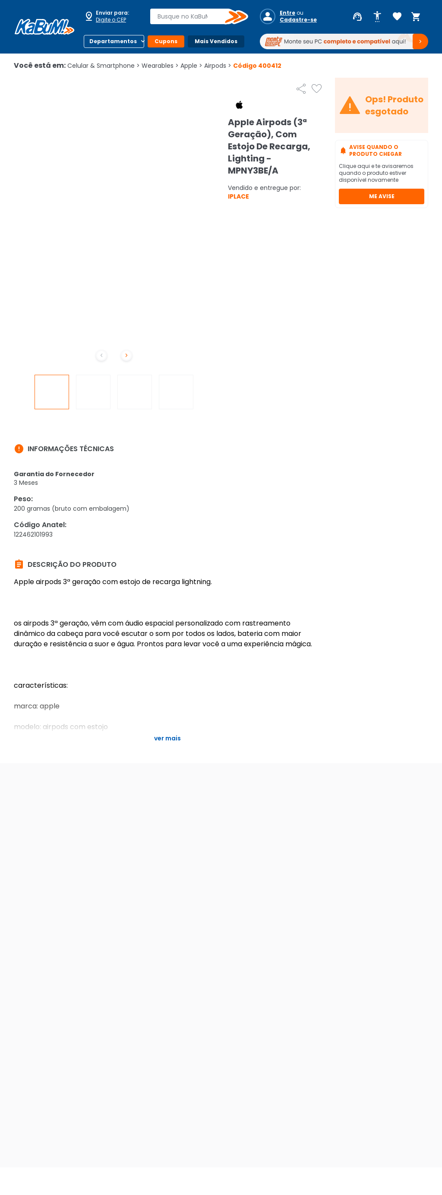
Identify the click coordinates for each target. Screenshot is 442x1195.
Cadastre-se (298, 19)
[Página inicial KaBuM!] (44, 27)
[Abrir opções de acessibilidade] (377, 17)
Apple (191, 65)
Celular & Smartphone (103, 65)
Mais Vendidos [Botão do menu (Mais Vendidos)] (216, 41)
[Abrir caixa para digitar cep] (111, 16)
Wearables (160, 65)
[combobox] (193, 16)
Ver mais (167, 738)
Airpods (217, 65)
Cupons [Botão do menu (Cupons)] (166, 41)
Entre (287, 12)
